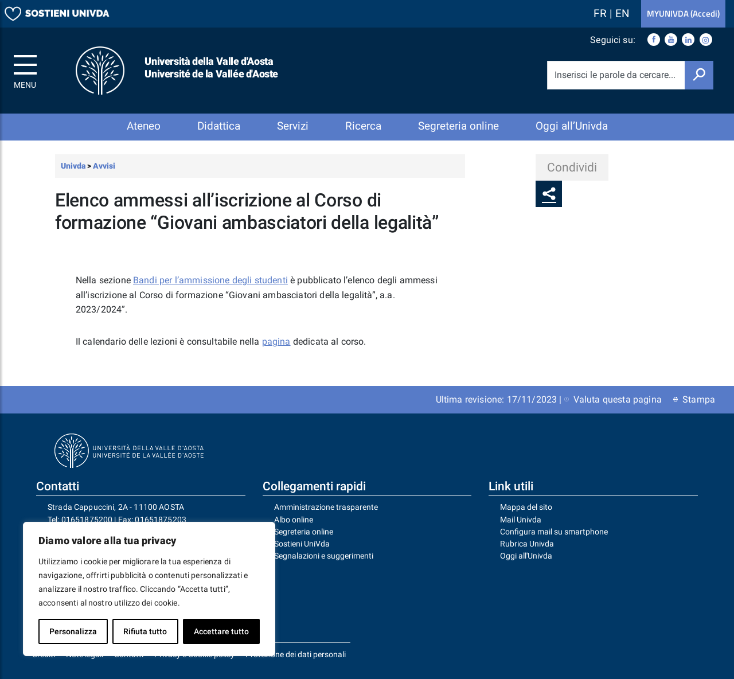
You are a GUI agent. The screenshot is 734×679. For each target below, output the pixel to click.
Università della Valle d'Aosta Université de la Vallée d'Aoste (211, 67)
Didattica (218, 125)
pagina (276, 341)
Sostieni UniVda (302, 543)
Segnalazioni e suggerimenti (323, 555)
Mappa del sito (526, 507)
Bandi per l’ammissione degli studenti (210, 280)
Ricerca (363, 125)
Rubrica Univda (527, 543)
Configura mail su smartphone (554, 531)
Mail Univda (520, 519)
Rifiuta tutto (145, 631)
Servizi (293, 125)
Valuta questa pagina (613, 399)
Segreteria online (458, 125)
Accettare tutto (221, 631)
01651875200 (87, 519)
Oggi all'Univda (526, 555)
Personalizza (73, 631)
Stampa (694, 399)
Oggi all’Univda (572, 125)
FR (602, 13)
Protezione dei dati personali (295, 654)
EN (622, 13)
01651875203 (160, 519)
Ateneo (144, 125)
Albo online (293, 519)
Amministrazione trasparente (326, 507)
